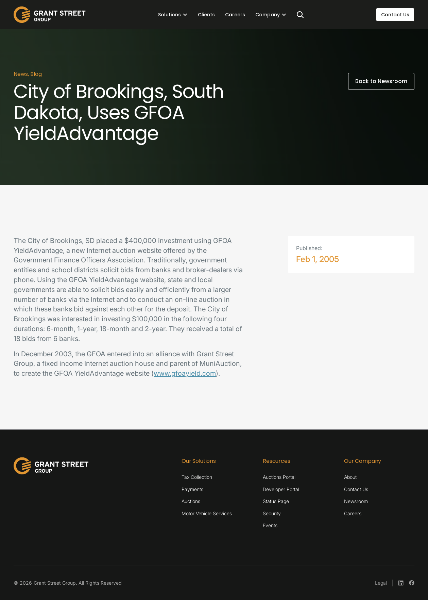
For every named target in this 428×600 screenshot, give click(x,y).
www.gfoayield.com (185, 373)
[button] (173, 15)
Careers (235, 14)
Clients (206, 14)
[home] (50, 14)
